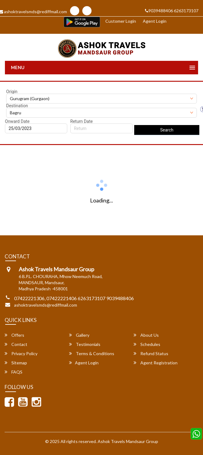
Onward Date (17, 121)
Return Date (81, 121)
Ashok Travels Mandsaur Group (128, 441)
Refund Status (151, 353)
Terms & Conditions (91, 353)
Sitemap (16, 362)
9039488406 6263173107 (171, 10)
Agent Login (154, 21)
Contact (16, 344)
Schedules (147, 344)
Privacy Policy (21, 353)
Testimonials (84, 344)
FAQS (13, 372)
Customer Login (120, 21)
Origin (12, 91)
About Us (146, 335)
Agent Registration (156, 362)
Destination (17, 106)
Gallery (79, 335)
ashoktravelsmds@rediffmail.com (45, 305)
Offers (14, 335)
